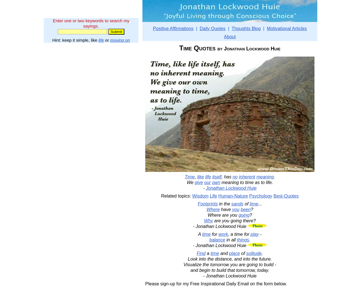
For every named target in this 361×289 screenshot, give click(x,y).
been (246, 209)
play (255, 234)
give (199, 182)
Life (213, 196)
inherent (247, 176)
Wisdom (200, 196)
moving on (120, 40)
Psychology (260, 196)
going (244, 215)
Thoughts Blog (246, 28)
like (200, 176)
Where (213, 209)
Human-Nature (233, 196)
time (254, 203)
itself (217, 176)
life (101, 40)
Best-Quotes (286, 196)
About (230, 36)
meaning (265, 176)
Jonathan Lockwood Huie (231, 188)
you (235, 209)
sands (237, 203)
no (235, 176)
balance (217, 240)
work (223, 234)
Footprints (208, 203)
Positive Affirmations (173, 28)
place (234, 253)
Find (201, 253)
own (216, 182)
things (243, 240)
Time (190, 176)
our (207, 182)
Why (208, 220)
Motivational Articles (287, 28)
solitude (254, 253)
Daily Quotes (213, 28)
